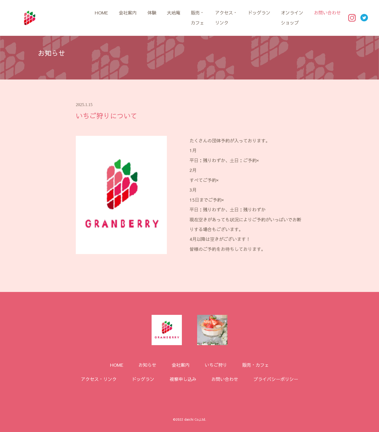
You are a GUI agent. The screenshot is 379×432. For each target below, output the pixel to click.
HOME (101, 12)
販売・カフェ (197, 17)
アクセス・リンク (226, 17)
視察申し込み (182, 379)
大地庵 (173, 12)
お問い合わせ (327, 12)
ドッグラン (259, 12)
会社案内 (128, 12)
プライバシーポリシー (275, 379)
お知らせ (147, 365)
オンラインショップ (292, 17)
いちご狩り (216, 365)
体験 (151, 12)
